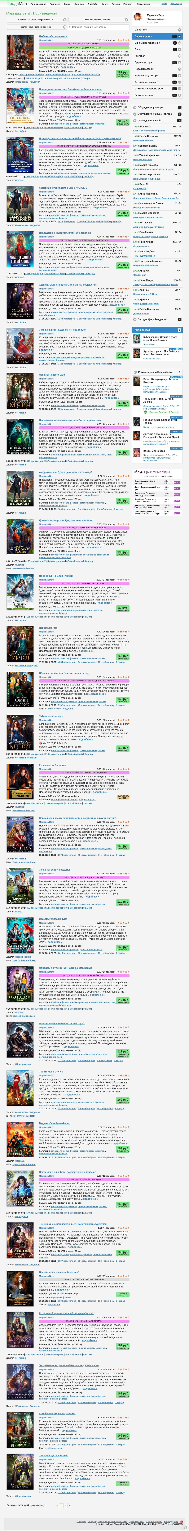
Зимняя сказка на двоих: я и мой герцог (62, 330)
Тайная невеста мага (51, 717)
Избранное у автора (156, 76)
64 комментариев (87, 662)
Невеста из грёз (48, 628)
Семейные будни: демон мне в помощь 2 (63, 188)
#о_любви (20, 131)
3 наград (86, 79)
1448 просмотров (67, 1109)
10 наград (88, 177)
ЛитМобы (93, 4)
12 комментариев (87, 1301)
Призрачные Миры (158, 474)
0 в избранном (103, 364)
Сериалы (79, 4)
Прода (17, 3)
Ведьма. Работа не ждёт (53, 919)
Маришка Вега (46, 41)
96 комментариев (54, 177)
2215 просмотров (67, 1493)
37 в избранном (74, 461)
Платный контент (154, 1522)
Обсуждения (143, 4)
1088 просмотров (67, 510)
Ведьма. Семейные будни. (54, 1124)
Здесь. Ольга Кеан (154, 451)
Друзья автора (156, 63)
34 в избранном (106, 855)
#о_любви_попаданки (26, 666)
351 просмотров (66, 222)
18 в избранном (106, 954)
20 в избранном (73, 617)
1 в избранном (103, 319)
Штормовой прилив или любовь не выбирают (66, 1314)
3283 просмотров (67, 1403)
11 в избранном (106, 1261)
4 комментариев (86, 1109)
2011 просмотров (34, 128)
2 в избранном (103, 222)
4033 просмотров (34, 177)
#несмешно (54, 1305)
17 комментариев (87, 1403)
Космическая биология (52, 766)
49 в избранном (73, 908)
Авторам (92, 1522)
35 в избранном (73, 177)
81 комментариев (54, 908)
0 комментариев (85, 222)
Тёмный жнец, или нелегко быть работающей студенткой (73, 1224)
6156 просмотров (34, 562)
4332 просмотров (34, 804)
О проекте (81, 1522)
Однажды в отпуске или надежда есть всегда (65, 968)
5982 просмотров (67, 706)
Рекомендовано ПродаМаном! (160, 372)
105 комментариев (55, 562)
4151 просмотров (34, 617)
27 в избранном (73, 804)
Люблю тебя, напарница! (53, 37)
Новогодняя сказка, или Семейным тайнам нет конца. (70, 90)
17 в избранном (106, 662)
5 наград (88, 562)
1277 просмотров (67, 1061)
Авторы (116, 4)
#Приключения (23, 957)
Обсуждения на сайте (160, 121)
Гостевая (140, 56)
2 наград (87, 128)
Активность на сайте (156, 82)
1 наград (117, 409)
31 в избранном (74, 274)
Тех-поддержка (171, 1522)
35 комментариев (54, 804)
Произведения (38, 4)
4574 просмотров (34, 1213)
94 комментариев (54, 1213)
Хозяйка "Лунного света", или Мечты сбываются (67, 285)
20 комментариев (87, 1261)
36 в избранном (73, 1213)
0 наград (117, 222)
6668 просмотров (34, 461)
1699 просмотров (67, 1301)
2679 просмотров (67, 855)
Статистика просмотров (156, 89)
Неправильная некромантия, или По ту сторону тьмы (70, 421)
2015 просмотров (67, 954)
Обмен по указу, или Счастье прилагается (63, 673)
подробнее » (68, 67)
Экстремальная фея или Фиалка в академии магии (69, 1366)
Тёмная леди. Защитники (53, 1456)
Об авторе (141, 30)
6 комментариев (86, 1061)
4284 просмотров (67, 662)
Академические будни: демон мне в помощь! (65, 473)
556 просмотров (66, 409)
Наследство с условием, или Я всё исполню (65, 233)
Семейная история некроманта (57, 1414)
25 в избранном (73, 128)
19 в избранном (106, 1493)
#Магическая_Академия (27, 82)
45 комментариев (87, 706)
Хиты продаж (158, 330)
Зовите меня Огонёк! (51, 1072)
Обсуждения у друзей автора (160, 114)
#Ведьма (19, 1161)
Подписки (55, 4)
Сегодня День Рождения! (160, 320)
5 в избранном (104, 1061)
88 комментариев (54, 128)
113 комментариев (55, 754)
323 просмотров (66, 319)
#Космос (19, 181)
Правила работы (136, 1522)
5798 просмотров (34, 1355)
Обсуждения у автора (160, 108)
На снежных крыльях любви (56, 576)
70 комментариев (54, 1355)
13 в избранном (106, 1445)
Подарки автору (144, 69)
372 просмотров (66, 364)
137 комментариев (55, 461)
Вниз (186, 1528)
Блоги (105, 4)
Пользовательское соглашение (112, 1522)
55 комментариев (54, 617)
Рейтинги (128, 4)
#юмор (18, 912)
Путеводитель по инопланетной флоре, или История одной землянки (80, 139)
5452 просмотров (34, 908)
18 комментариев (87, 1445)
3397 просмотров (67, 1261)
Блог (156, 50)
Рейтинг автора (156, 95)
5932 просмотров (34, 1009)
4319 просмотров (34, 754)
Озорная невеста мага (52, 375)
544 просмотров (33, 79)
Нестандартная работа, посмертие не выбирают (67, 1172)
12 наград (89, 274)
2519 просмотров (67, 1445)
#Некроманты (55, 1448)
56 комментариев (53, 79)
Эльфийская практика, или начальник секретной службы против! (77, 818)
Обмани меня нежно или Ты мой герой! (62, 1024)
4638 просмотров (34, 274)
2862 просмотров (67, 1158)
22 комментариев (87, 954)
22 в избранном (74, 754)
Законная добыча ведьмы (54, 870)
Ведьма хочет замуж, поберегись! (59, 1272)
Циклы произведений (156, 43)
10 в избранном (72, 79)
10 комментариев (87, 1158)
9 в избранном (105, 1403)
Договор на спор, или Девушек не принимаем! (66, 521)
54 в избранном (73, 1355)
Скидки (67, 4)
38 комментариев (87, 855)
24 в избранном (106, 706)
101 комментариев (55, 274)
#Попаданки (21, 1217)
